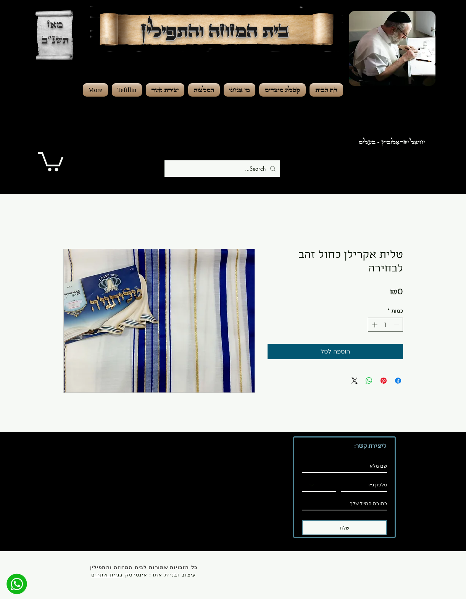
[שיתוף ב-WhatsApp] (369, 380)
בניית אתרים (107, 574)
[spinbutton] (385, 324)
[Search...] (223, 168)
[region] (400, 80)
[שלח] (344, 527)
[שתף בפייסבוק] (398, 380)
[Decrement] (397, 324)
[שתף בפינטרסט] (383, 380)
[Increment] (374, 324)
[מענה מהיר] (17, 583)
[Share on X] (354, 380)
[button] (50, 160)
